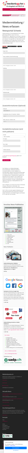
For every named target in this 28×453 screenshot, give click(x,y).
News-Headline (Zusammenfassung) (10, 56)
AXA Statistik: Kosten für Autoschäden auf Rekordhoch (12, 398)
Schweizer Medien (5, 405)
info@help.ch (4, 421)
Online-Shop (5, 385)
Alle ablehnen (16, 450)
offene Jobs (4, 380)
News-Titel (5, 51)
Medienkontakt (6, 92)
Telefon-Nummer (6, 149)
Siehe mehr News (5, 402)
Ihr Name (5, 138)
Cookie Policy (12, 445)
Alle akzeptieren (15, 447)
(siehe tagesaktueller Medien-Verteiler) (15, 329)
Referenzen (4, 382)
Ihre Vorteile (7, 335)
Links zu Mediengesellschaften (11, 353)
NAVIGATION (14, 9)
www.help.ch (4, 415)
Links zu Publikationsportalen (10, 350)
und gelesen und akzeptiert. (11, 156)
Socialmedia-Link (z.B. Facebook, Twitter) (11, 114)
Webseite (5, 108)
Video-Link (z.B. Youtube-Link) (9, 119)
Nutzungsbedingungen (11, 155)
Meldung (5, 68)
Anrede (4, 134)
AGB (4, 155)
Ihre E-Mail (5, 144)
